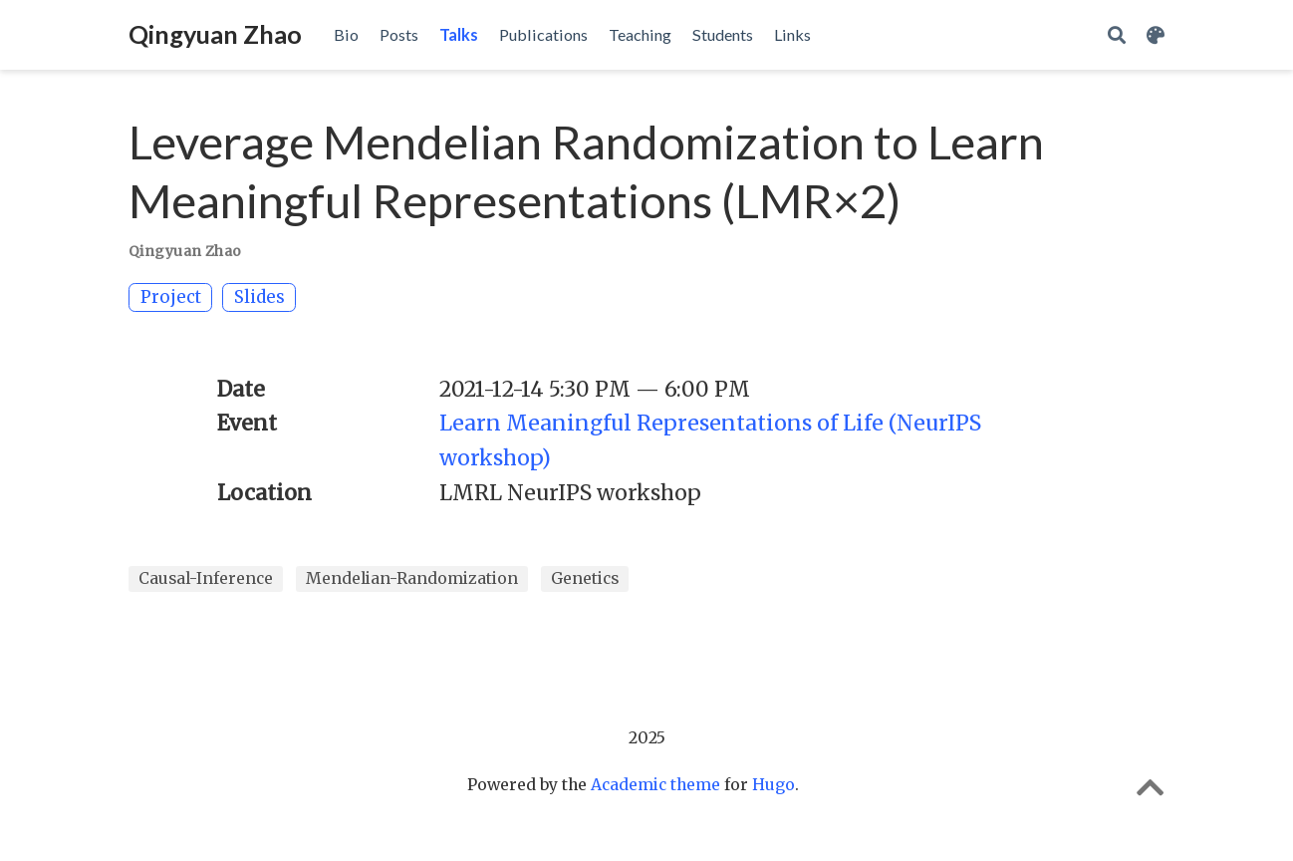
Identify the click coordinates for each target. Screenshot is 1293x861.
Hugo (773, 784)
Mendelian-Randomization (412, 578)
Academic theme (655, 784)
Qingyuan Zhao (215, 34)
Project (170, 297)
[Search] (1117, 35)
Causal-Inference (205, 578)
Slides (259, 297)
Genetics (585, 578)
